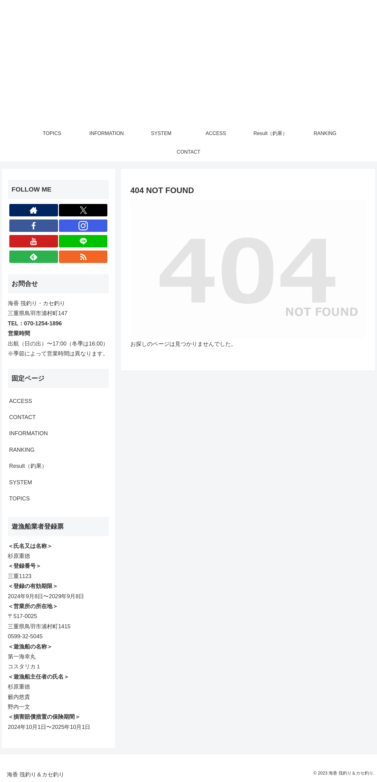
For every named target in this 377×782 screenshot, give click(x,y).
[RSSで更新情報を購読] (83, 257)
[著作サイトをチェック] (33, 210)
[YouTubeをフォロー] (33, 241)
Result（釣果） (28, 466)
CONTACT (22, 417)
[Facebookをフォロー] (33, 225)
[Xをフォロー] (83, 210)
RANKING (21, 450)
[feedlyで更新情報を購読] (33, 257)
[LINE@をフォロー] (83, 241)
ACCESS (20, 401)
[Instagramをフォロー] (83, 225)
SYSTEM (20, 482)
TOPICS (19, 498)
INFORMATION (28, 433)
